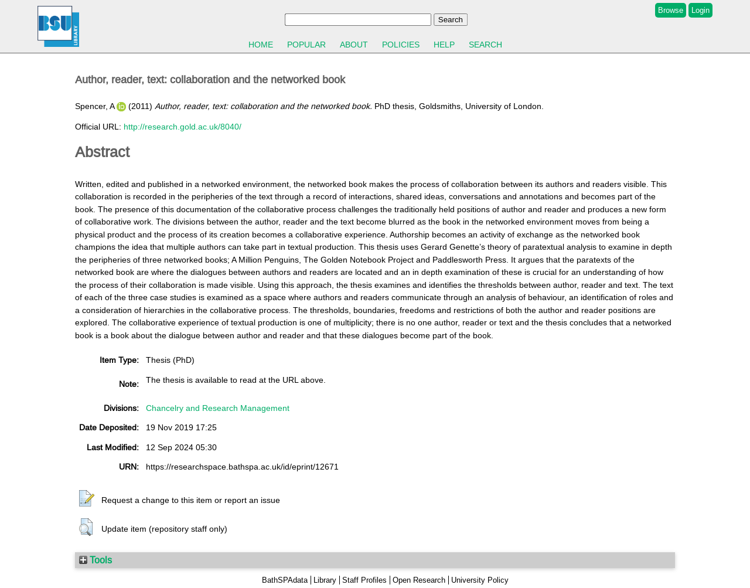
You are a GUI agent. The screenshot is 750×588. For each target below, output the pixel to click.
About (354, 44)
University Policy (480, 580)
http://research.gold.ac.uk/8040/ (182, 126)
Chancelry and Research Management (217, 408)
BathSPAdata (285, 580)
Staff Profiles (364, 580)
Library (324, 580)
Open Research (419, 580)
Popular (306, 44)
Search (485, 44)
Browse (670, 10)
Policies (401, 44)
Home (260, 44)
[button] (86, 499)
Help (444, 44)
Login (700, 10)
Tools (95, 560)
